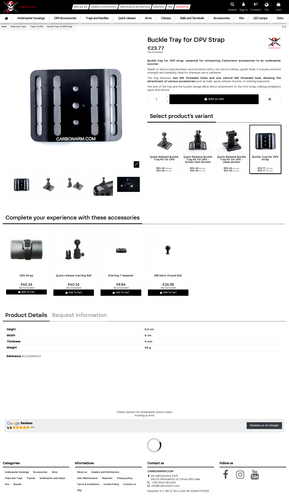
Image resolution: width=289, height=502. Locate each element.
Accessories (40, 472)
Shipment (107, 478)
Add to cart (214, 98)
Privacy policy (124, 478)
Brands (17, 484)
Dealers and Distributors (105, 472)
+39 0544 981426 (163, 482)
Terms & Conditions (88, 484)
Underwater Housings (17, 472)
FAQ (79, 490)
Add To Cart (26, 292)
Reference (14, 356)
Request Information (79, 315)
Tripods (31, 478)
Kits (7, 484)
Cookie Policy (111, 484)
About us (82, 472)
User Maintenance (87, 478)
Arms (54, 472)
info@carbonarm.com (165, 485)
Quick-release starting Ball (74, 275)
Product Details (26, 315)
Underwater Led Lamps (52, 478)
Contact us (129, 484)
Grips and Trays (13, 478)
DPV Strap (26, 275)
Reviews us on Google (264, 425)
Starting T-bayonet (121, 275)
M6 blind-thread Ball (168, 275)
